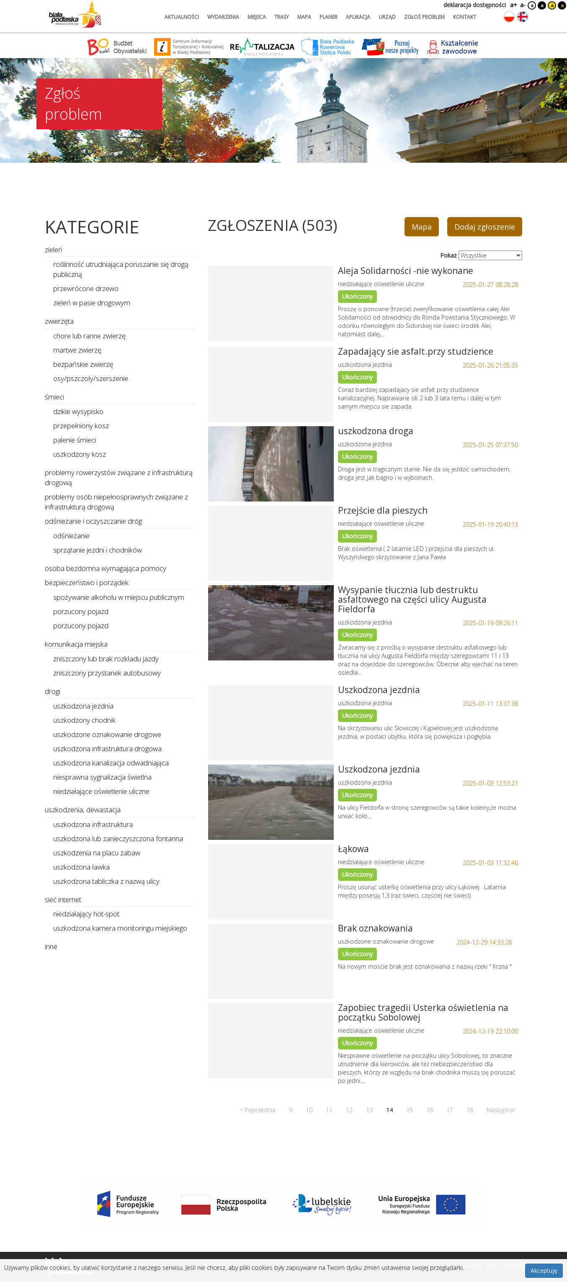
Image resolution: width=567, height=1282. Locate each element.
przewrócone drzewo (86, 288)
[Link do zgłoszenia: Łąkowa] (271, 881)
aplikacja (358, 16)
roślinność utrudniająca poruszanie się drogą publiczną (120, 269)
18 (469, 1110)
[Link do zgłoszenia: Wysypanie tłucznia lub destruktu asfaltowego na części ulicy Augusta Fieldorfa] (271, 622)
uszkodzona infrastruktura (93, 824)
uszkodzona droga (375, 431)
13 (369, 1110)
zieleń (53, 249)
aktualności (182, 16)
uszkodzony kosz (79, 454)
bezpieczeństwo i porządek (87, 582)
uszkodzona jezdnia (83, 706)
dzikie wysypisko (78, 411)
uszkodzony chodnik (84, 720)
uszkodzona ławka (81, 867)
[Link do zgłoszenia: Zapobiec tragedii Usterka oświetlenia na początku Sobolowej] (271, 1040)
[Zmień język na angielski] (522, 16)
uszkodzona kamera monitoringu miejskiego (120, 928)
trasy (281, 16)
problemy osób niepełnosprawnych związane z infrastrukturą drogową (116, 502)
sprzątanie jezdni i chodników (97, 550)
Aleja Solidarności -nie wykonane (405, 270)
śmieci (54, 397)
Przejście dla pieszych (383, 510)
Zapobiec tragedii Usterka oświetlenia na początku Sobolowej (423, 1012)
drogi (52, 691)
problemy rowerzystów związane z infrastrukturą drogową (119, 477)
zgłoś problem (424, 16)
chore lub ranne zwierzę (89, 335)
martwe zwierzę (77, 350)
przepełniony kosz (81, 425)
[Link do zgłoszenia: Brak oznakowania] (271, 961)
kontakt (464, 16)
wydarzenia (223, 16)
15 (409, 1110)
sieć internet (63, 899)
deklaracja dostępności (474, 5)
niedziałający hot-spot (86, 914)
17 (449, 1110)
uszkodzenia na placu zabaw (96, 852)
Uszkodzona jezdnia (379, 690)
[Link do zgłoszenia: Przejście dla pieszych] (271, 543)
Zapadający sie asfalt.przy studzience (415, 351)
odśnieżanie (71, 535)
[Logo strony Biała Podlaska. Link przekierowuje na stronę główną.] (75, 14)
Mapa (422, 227)
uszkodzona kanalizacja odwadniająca (111, 763)
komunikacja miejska (76, 644)
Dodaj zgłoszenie (484, 227)
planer (329, 16)
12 (349, 1110)
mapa (304, 16)
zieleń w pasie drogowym (91, 302)
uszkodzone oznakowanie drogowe (107, 734)
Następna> (501, 1110)
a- (523, 5)
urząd (387, 16)
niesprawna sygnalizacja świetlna (102, 777)
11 (329, 1110)
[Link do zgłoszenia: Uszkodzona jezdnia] (271, 722)
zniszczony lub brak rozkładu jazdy (106, 658)
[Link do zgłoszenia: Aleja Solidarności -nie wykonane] (271, 303)
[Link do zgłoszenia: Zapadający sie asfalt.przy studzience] (271, 384)
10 (309, 1110)
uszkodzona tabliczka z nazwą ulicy (106, 881)
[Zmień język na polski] (509, 16)
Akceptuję (544, 1270)
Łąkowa (353, 849)
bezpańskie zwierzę (83, 364)
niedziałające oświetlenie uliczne (101, 791)
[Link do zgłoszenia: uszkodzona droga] (271, 464)
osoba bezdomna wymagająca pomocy (105, 568)
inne (51, 946)
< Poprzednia (258, 1110)
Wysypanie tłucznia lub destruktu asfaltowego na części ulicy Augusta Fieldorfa (412, 599)
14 (389, 1110)
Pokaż (448, 255)
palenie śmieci (74, 440)
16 (429, 1110)
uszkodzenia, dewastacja (83, 809)
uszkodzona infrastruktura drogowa (107, 748)
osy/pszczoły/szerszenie (90, 378)
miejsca (256, 16)
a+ (513, 5)
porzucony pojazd (80, 611)
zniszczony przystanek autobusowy (107, 673)
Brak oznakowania (375, 928)
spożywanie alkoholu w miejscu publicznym (118, 597)
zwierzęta (59, 321)
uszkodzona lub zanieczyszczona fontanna (118, 838)
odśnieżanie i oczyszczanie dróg (93, 521)
